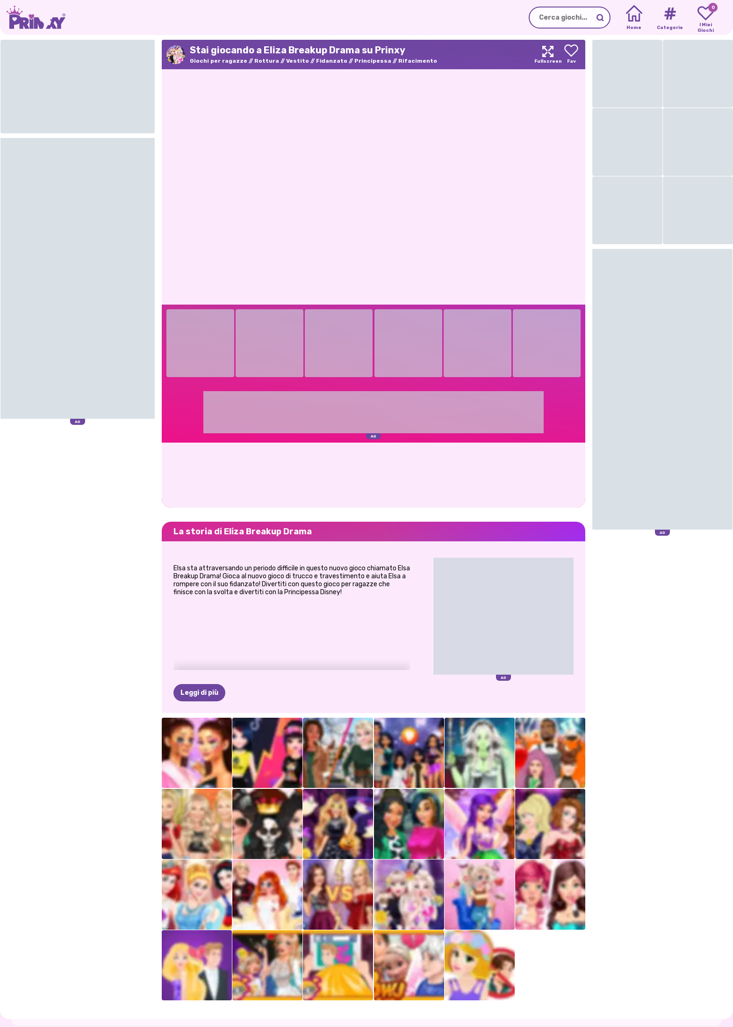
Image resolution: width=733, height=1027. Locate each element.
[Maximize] (548, 54)
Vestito (297, 61)
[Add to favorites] (571, 54)
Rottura (266, 61)
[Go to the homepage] (32, 17)
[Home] (634, 18)
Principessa (372, 61)
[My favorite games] (705, 18)
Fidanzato (331, 61)
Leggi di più (199, 693)
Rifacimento (417, 61)
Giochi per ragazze (218, 61)
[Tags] (669, 18)
